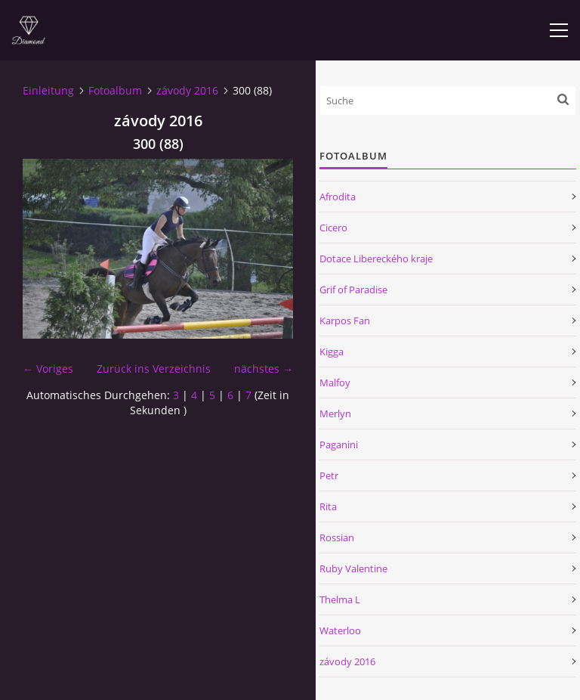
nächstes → (263, 368)
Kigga (331, 351)
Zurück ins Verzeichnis (154, 368)
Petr (328, 475)
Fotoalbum (115, 90)
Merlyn (335, 413)
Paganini (338, 444)
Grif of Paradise (353, 289)
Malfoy (334, 382)
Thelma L (339, 599)
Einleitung (48, 90)
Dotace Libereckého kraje (376, 258)
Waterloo (340, 630)
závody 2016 (187, 90)
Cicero (333, 227)
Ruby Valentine (353, 568)
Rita (328, 506)
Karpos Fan (344, 320)
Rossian (336, 537)
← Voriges (48, 368)
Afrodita (337, 196)
